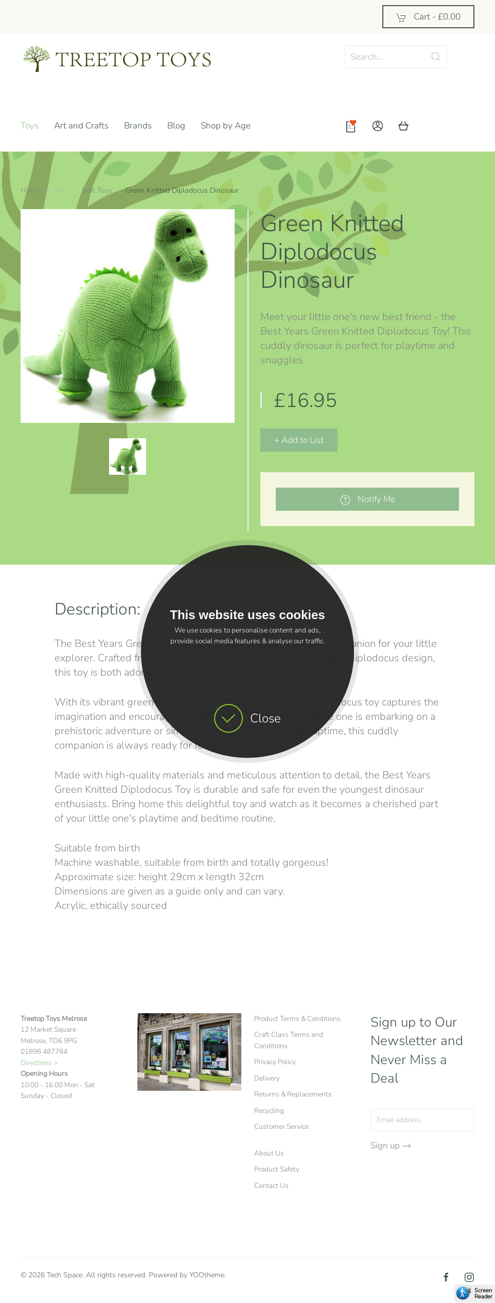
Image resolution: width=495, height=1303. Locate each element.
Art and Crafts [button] (81, 126)
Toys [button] (30, 126)
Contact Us (271, 1185)
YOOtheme (206, 1275)
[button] (378, 126)
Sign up (385, 1145)
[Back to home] (126, 59)
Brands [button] (138, 126)
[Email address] (422, 1119)
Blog (176, 126)
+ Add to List (299, 440)
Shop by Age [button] (226, 126)
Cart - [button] (428, 17)
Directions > (39, 1063)
